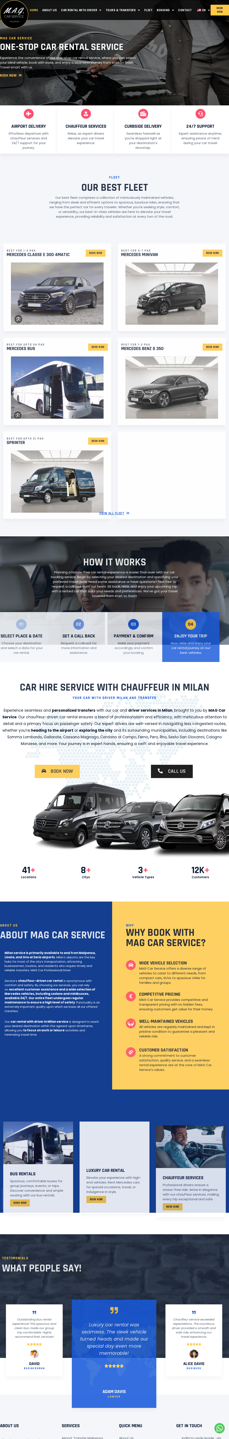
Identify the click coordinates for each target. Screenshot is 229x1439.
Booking (165, 10)
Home (34, 10)
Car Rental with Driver (81, 10)
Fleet (148, 10)
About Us (49, 10)
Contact (185, 10)
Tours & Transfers (123, 10)
